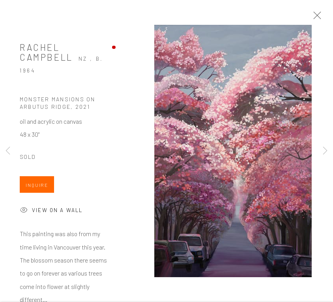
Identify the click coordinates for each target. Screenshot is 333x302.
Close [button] (315, 18)
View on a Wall (51, 212)
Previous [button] (8, 151)
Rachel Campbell (46, 53)
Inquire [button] (37, 186)
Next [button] (325, 151)
